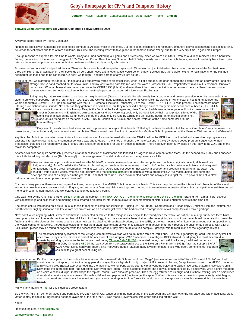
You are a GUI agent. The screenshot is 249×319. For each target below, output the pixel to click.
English (172, 15)
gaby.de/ (20, 28)
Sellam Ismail (71, 196)
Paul (45, 287)
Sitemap (102, 15)
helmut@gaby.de (48, 308)
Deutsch (77, 15)
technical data (115, 171)
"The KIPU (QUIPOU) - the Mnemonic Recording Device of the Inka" (141, 196)
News (89, 15)
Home (159, 15)
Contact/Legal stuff (121, 15)
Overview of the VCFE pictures (34, 314)
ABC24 (85, 243)
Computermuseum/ (39, 28)
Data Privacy (144, 15)
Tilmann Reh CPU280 (122, 240)
